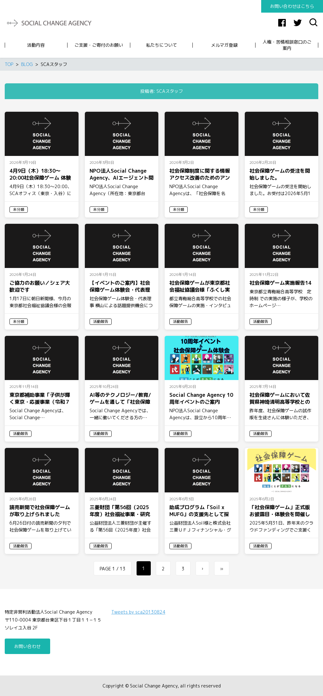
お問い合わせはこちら (292, 6)
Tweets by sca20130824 (138, 612)
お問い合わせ (27, 646)
